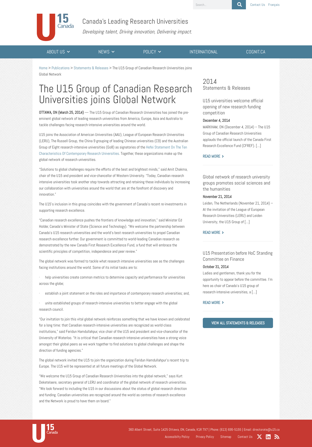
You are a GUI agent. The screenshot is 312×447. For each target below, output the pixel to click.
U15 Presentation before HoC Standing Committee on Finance (238, 256)
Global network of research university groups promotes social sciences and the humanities (236, 183)
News (106, 52)
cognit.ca (255, 52)
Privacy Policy (205, 436)
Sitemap (225, 436)
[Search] (239, 4)
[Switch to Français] (274, 4)
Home (43, 67)
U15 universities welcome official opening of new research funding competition (233, 107)
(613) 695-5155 (230, 429)
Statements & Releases (91, 67)
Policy (152, 52)
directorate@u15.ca (266, 429)
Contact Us (257, 4)
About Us (58, 52)
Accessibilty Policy (177, 436)
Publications (61, 67)
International (204, 52)
